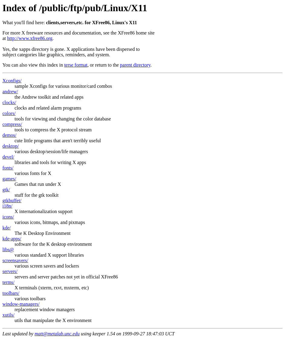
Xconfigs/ (11, 80)
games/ (9, 178)
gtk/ (6, 189)
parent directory (135, 64)
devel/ (8, 157)
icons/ (8, 216)
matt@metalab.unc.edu (57, 333)
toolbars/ (10, 293)
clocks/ (9, 102)
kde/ (6, 227)
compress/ (12, 124)
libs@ (8, 249)
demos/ (9, 135)
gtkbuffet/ (11, 200)
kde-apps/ (11, 238)
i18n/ (7, 206)
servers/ (10, 271)
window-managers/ (21, 304)
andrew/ (10, 91)
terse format (75, 64)
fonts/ (7, 167)
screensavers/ (15, 260)
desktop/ (10, 146)
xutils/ (8, 315)
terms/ (8, 282)
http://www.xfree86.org (30, 38)
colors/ (9, 113)
